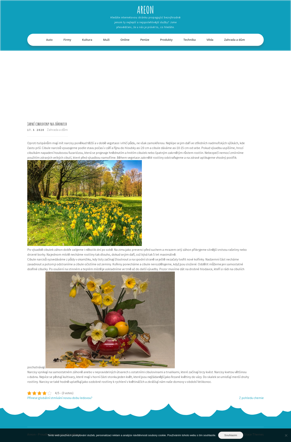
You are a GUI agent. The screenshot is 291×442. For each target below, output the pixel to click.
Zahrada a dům (234, 40)
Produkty (166, 40)
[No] (286, 435)
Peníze (144, 40)
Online (125, 40)
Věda (210, 40)
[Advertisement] (145, 81)
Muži (106, 40)
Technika (189, 40)
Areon (145, 9)
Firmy (67, 40)
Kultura (87, 40)
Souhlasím (230, 435)
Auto (49, 40)
